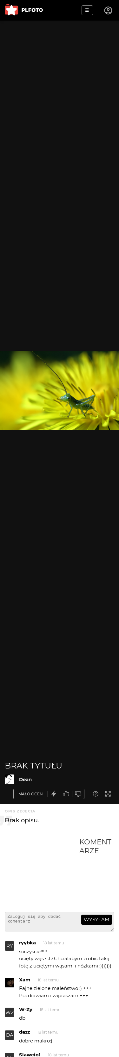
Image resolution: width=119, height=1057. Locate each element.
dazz (24, 1035)
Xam (24, 982)
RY (9, 949)
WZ (9, 1015)
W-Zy (25, 1012)
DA (9, 1038)
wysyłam (96, 920)
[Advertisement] (42, 872)
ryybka (27, 945)
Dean (25, 779)
